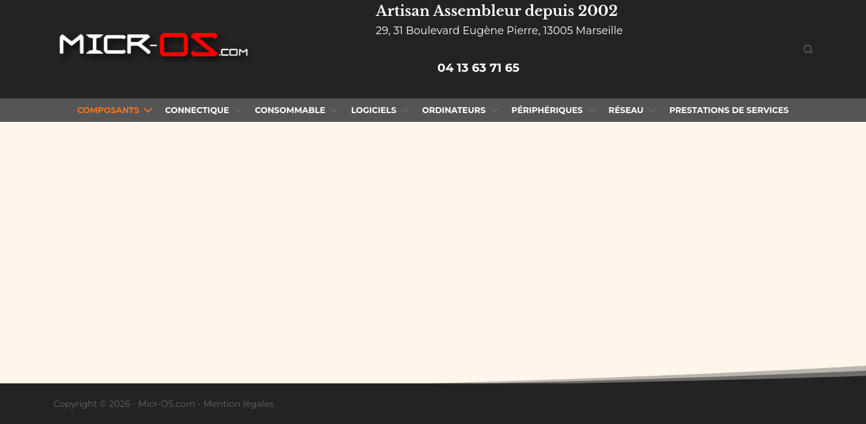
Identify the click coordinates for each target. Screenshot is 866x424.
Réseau (633, 110)
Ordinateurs (461, 110)
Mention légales (239, 403)
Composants (116, 110)
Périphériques (554, 110)
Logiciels (381, 110)
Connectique (205, 110)
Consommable (298, 110)
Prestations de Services (729, 110)
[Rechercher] (808, 49)
